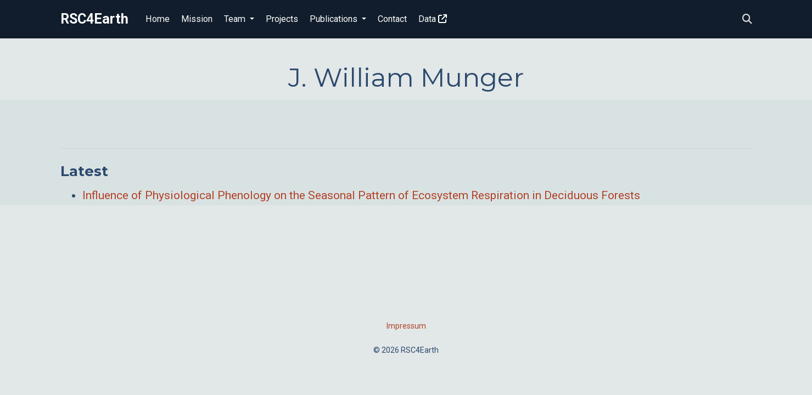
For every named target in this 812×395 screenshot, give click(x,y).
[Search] (747, 19)
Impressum (406, 325)
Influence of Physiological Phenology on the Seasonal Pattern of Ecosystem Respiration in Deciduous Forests (361, 195)
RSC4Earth (94, 19)
